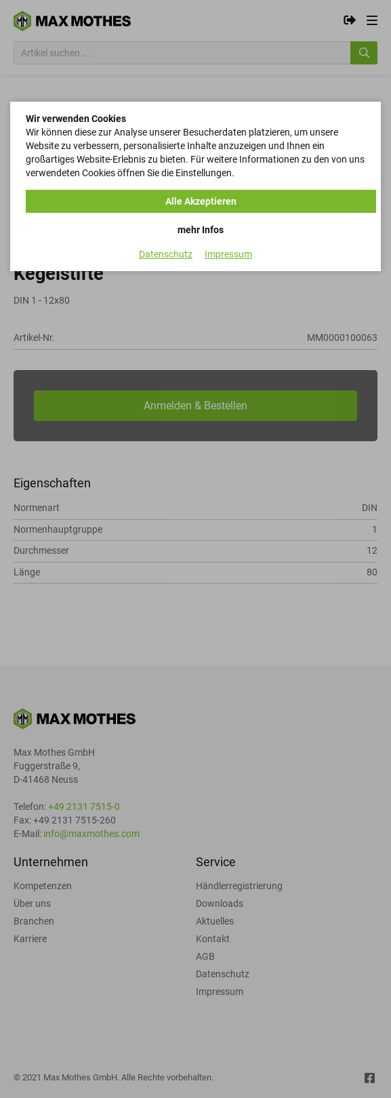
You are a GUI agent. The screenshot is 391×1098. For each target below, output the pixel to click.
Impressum (228, 254)
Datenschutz (165, 254)
